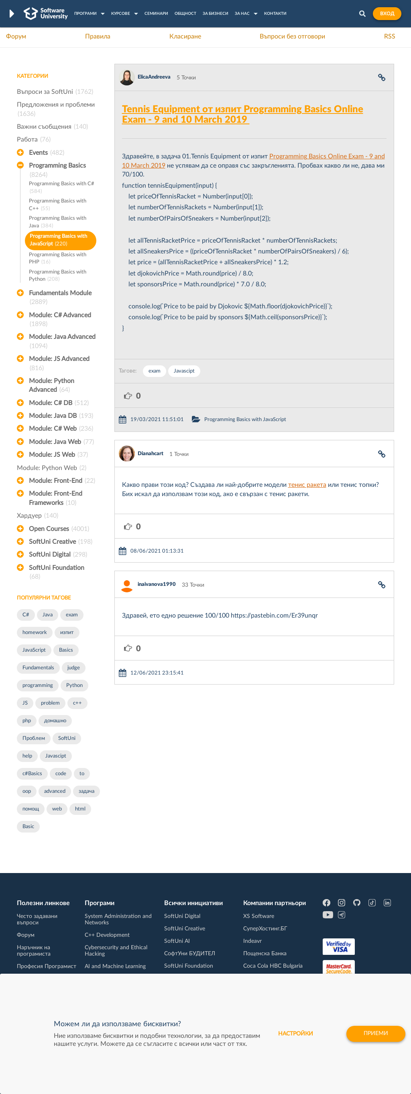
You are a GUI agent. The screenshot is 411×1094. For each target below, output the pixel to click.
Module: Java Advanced (62, 342)
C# (25, 615)
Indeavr (252, 941)
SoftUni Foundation (56, 573)
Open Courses (59, 529)
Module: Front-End (62, 480)
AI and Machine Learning (115, 966)
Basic (28, 826)
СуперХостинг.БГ (265, 929)
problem (50, 703)
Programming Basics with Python (57, 276)
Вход (387, 13)
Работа (34, 139)
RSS (389, 36)
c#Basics (32, 773)
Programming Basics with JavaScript (58, 241)
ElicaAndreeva (154, 77)
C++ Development (107, 935)
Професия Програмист (46, 966)
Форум (16, 36)
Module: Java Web (61, 442)
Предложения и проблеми (56, 109)
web (57, 809)
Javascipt (55, 756)
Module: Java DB (61, 415)
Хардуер (37, 515)
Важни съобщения (52, 126)
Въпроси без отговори (292, 36)
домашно (55, 720)
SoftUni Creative (60, 541)
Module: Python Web (51, 468)
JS (25, 703)
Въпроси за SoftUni (55, 91)
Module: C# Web (61, 428)
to (81, 773)
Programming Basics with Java (57, 223)
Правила (97, 36)
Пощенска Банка (265, 953)
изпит (67, 632)
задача (86, 791)
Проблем (33, 738)
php (26, 720)
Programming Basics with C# (61, 188)
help (27, 756)
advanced (54, 791)
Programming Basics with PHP (57, 259)
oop (26, 791)
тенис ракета (307, 485)
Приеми (376, 1034)
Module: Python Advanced (51, 386)
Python (74, 685)
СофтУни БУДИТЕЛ (189, 953)
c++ (77, 703)
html (80, 809)
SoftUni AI (177, 941)
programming (37, 685)
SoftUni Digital (58, 554)
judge (73, 668)
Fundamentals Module (60, 298)
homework (34, 632)
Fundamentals (38, 668)
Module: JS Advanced (59, 364)
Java (48, 615)
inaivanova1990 (157, 584)
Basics (66, 650)
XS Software (258, 916)
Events (46, 152)
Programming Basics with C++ (57, 206)
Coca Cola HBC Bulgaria (273, 966)
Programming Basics (57, 170)
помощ (30, 809)
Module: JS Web (58, 454)
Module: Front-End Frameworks (55, 498)
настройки (295, 1034)
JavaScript (34, 650)
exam (72, 615)
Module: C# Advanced (60, 320)
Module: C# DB (59, 403)
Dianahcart (150, 453)
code (60, 773)
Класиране (185, 36)
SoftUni (66, 738)
